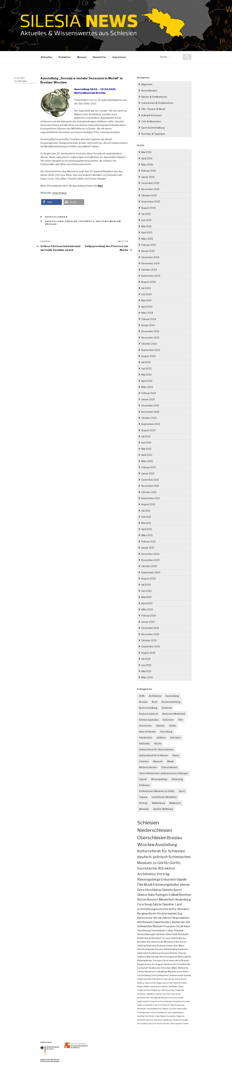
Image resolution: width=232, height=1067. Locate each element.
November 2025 (150, 189)
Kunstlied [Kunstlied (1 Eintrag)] (141, 1016)
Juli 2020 (146, 584)
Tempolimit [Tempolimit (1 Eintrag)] (177, 1020)
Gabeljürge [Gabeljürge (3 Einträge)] (162, 971)
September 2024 (150, 275)
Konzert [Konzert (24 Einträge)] (152, 899)
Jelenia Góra (145, 737)
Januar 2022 (147, 473)
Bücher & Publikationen (154, 96)
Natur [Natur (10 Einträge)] (187, 926)
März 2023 (147, 387)
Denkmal (166, 707)
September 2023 (150, 350)
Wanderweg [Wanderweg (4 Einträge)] (152, 956)
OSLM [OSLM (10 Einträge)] (179, 926)
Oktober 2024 (149, 269)
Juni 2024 (146, 294)
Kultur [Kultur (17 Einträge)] (173, 909)
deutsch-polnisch (148, 713)
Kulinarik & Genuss (151, 115)
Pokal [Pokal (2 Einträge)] (175, 983)
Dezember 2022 (150, 405)
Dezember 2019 (150, 628)
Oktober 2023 (149, 343)
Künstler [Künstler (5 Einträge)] (141, 941)
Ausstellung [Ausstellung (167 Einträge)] (166, 844)
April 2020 (147, 603)
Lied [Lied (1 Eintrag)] (169, 1012)
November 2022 (150, 411)
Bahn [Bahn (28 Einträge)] (151, 895)
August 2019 (148, 652)
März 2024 (147, 312)
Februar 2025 (148, 244)
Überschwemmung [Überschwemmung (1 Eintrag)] (177, 1005)
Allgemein (146, 84)
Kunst (175, 755)
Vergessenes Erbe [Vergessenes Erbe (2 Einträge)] (164, 983)
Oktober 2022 (149, 417)
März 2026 (147, 164)
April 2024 (146, 306)
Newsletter (99, 57)
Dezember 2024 (150, 257)
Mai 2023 (146, 374)
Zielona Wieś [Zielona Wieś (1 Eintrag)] (182, 1009)
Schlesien (144, 785)
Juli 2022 (146, 436)
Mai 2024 (146, 300)
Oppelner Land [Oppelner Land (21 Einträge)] (172, 904)
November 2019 (150, 634)
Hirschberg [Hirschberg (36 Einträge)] (153, 890)
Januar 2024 (148, 325)
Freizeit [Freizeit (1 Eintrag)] (186, 1024)
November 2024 (150, 263)
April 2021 (146, 529)
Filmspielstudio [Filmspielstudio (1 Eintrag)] (178, 1001)
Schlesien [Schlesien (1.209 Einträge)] (148, 823)
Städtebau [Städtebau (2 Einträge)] (173, 986)
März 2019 (147, 677)
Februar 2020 (148, 615)
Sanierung (177, 779)
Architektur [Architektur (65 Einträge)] (146, 874)
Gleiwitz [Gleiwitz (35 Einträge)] (167, 890)
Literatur (144, 761)
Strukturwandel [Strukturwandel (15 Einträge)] (167, 913)
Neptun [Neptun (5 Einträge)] (182, 938)
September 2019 (150, 646)
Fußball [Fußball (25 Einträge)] (174, 894)
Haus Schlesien (147, 731)
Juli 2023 (146, 362)
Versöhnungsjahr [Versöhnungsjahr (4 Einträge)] (146, 949)
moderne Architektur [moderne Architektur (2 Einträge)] (158, 986)
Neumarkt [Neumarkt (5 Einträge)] (151, 945)
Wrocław (144, 809)
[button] (51, 202)
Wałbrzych (175, 803)
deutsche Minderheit (173, 713)
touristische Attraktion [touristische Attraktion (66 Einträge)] (156, 868)
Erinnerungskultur (149, 719)
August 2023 (148, 356)
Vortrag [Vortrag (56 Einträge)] (163, 874)
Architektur (155, 695)
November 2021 (150, 485)
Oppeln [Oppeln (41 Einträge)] (182, 879)
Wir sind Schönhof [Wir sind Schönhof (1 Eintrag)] (162, 1005)
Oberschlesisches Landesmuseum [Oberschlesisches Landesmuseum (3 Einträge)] (167, 975)
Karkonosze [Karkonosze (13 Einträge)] (145, 917)
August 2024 (148, 281)
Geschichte (145, 725)
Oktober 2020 (149, 566)
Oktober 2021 (148, 492)
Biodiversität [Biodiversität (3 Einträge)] (170, 964)
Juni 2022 (146, 442)
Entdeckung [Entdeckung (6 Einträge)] (144, 938)
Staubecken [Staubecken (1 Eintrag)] (141, 1009)
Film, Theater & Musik (153, 109)
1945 (141, 695)
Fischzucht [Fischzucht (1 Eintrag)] (152, 1024)
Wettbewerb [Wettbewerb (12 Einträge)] (145, 922)
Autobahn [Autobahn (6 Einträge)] (183, 934)
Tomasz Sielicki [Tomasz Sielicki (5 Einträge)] (170, 938)
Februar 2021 (148, 541)
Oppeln (143, 779)
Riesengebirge (159, 779)
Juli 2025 (146, 214)
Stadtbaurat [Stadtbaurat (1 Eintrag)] (162, 1012)
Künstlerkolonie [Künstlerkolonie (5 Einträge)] (155, 941)
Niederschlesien (148, 767)
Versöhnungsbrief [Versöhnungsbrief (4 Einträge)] (168, 956)
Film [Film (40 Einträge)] (140, 885)
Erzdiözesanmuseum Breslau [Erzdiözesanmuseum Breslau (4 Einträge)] (163, 953)
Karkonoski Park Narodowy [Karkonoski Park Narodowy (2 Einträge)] (168, 994)
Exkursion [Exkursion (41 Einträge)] (168, 879)
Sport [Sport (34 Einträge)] (177, 890)
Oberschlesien (169, 767)
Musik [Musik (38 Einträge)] (148, 885)
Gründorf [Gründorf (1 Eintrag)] (173, 1009)
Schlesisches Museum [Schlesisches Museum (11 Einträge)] (150, 926)
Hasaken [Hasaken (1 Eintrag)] (165, 1009)
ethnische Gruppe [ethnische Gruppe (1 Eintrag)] (176, 998)
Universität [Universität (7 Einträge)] (171, 934)
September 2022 (150, 424)
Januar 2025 (148, 251)
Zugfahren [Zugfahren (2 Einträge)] (151, 994)
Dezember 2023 (150, 331)
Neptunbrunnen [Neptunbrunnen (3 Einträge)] (175, 971)
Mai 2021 (146, 523)
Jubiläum (161, 737)
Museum (158, 761)
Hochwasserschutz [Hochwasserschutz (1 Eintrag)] (154, 1009)
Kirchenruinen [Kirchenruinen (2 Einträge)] (143, 997)
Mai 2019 (146, 671)
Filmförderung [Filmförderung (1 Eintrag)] (142, 1012)
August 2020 (148, 578)
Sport (182, 791)
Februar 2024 (148, 319)
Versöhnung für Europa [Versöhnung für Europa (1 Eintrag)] (146, 1001)
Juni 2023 (146, 368)
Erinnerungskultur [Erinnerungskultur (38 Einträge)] (166, 885)
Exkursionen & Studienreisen (157, 102)
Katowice (175, 737)
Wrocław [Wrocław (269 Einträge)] (146, 844)
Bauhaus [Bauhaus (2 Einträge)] (165, 997)
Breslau (71, 221)
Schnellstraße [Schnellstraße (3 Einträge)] (183, 964)
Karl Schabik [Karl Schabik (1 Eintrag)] (142, 1024)
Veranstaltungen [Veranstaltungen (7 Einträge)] (146, 934)
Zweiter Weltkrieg (163, 809)
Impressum (119, 57)
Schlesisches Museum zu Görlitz (157, 791)
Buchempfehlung (171, 701)
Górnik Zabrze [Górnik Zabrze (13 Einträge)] (162, 917)
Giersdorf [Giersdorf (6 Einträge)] (156, 938)
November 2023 (150, 337)
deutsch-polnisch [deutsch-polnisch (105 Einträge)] (152, 856)
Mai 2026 (146, 152)
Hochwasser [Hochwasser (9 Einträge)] (158, 930)
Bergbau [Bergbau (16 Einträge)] (142, 913)
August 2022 (148, 430)
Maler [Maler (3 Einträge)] (174, 968)
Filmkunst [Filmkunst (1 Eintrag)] (153, 1012)
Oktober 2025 (149, 195)
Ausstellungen (20, 81)
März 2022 (147, 461)
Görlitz (172, 725)
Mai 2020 (146, 597)
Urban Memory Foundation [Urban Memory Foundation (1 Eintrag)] (165, 1016)
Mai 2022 (146, 448)
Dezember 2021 (150, 479)
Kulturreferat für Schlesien (153, 755)
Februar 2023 (148, 393)
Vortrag (143, 803)
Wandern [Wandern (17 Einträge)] (183, 909)
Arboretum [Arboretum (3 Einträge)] (166, 968)
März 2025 (147, 238)
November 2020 (150, 560)
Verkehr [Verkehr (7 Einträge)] (160, 934)
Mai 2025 (146, 226)
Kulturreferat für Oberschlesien (156, 749)
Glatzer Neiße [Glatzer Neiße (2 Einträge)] (143, 986)
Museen (82, 57)
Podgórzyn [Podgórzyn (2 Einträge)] (156, 990)
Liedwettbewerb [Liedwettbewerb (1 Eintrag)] (177, 1012)
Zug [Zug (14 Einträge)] (179, 913)
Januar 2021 (147, 547)
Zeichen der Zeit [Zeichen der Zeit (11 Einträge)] (181, 922)
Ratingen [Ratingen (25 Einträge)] (161, 894)
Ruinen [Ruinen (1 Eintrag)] (166, 1024)
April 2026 (146, 158)
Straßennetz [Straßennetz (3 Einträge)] (154, 968)
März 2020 (147, 609)
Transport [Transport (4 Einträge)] (157, 960)
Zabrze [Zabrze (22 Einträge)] (157, 904)
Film (180, 719)
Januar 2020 (148, 621)
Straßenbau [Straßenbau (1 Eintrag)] (167, 1020)
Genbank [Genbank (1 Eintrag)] (179, 1024)
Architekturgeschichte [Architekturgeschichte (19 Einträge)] (152, 909)
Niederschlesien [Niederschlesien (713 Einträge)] (154, 830)
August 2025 (148, 207)
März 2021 (147, 535)
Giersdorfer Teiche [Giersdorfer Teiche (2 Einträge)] (171, 979)
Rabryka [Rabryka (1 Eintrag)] (168, 1001)
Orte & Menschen (151, 121)
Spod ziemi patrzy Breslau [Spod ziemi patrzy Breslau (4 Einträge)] (176, 960)
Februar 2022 (148, 467)
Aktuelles (46, 57)
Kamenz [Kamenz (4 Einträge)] (159, 949)
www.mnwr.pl (59, 192)
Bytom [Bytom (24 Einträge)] (142, 899)
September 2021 (150, 498)
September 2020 (150, 572)
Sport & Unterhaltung (153, 127)
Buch (154, 701)
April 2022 (146, 455)
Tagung (143, 797)
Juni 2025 (146, 220)
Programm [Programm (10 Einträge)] (169, 926)
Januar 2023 (147, 399)
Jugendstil (87, 221)
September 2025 (150, 201)
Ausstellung (54, 221)
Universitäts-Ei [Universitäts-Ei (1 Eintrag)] (148, 1005)
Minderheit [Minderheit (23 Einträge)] (166, 899)
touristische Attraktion (164, 797)
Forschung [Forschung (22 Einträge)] (144, 904)
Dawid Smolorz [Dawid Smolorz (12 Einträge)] (162, 922)
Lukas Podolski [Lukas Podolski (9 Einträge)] (174, 930)
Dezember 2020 (150, 554)
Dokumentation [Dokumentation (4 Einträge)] (165, 945)
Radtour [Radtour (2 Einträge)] (140, 983)
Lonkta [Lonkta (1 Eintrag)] (187, 1001)
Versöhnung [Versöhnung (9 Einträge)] (144, 930)
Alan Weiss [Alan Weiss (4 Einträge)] (178, 945)
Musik (170, 761)
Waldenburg (158, 803)
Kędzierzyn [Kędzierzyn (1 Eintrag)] (158, 1020)
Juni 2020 (146, 591)
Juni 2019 (146, 665)
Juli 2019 (145, 658)
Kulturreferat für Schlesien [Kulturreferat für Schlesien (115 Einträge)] (161, 851)
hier (100, 185)
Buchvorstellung (148, 707)
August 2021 (148, 504)
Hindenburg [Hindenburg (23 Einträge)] (183, 899)
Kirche (157, 743)
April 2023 (146, 380)
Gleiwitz (160, 725)
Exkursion (168, 719)
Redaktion (65, 57)
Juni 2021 (146, 516)
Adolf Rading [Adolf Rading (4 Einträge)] (170, 949)
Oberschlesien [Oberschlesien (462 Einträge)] (152, 837)
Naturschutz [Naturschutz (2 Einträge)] (150, 983)
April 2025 (146, 232)
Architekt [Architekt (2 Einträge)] (183, 983)
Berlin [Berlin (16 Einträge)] (152, 913)
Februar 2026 (148, 170)
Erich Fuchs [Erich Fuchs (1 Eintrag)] (160, 1001)
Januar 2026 (148, 177)
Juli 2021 (145, 510)
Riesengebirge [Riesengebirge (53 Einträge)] (149, 879)
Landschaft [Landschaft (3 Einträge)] (142, 968)
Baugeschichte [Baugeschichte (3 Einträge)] (144, 964)
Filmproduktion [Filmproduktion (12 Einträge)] (180, 917)
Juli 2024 (146, 288)
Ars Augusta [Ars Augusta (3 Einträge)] (158, 964)
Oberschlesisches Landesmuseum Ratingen (163, 773)
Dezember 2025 (150, 183)
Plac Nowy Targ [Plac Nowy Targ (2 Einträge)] (168, 990)
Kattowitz (144, 743)
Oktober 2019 (149, 640)
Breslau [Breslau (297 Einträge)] (174, 837)
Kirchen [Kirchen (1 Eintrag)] (160, 1024)
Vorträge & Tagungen (153, 133)
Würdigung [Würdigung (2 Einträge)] (155, 997)
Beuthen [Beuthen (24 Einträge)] (185, 894)
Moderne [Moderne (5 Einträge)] (168, 941)
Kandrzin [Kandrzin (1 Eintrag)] (149, 1020)
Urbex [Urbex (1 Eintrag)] (172, 1024)
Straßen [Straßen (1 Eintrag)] (185, 1020)
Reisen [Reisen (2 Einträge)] (184, 979)
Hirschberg (166, 731)
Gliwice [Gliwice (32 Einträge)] (142, 895)
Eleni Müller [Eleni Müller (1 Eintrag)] (149, 1016)
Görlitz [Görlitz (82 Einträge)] (175, 863)
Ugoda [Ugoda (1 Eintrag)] (139, 1005)
